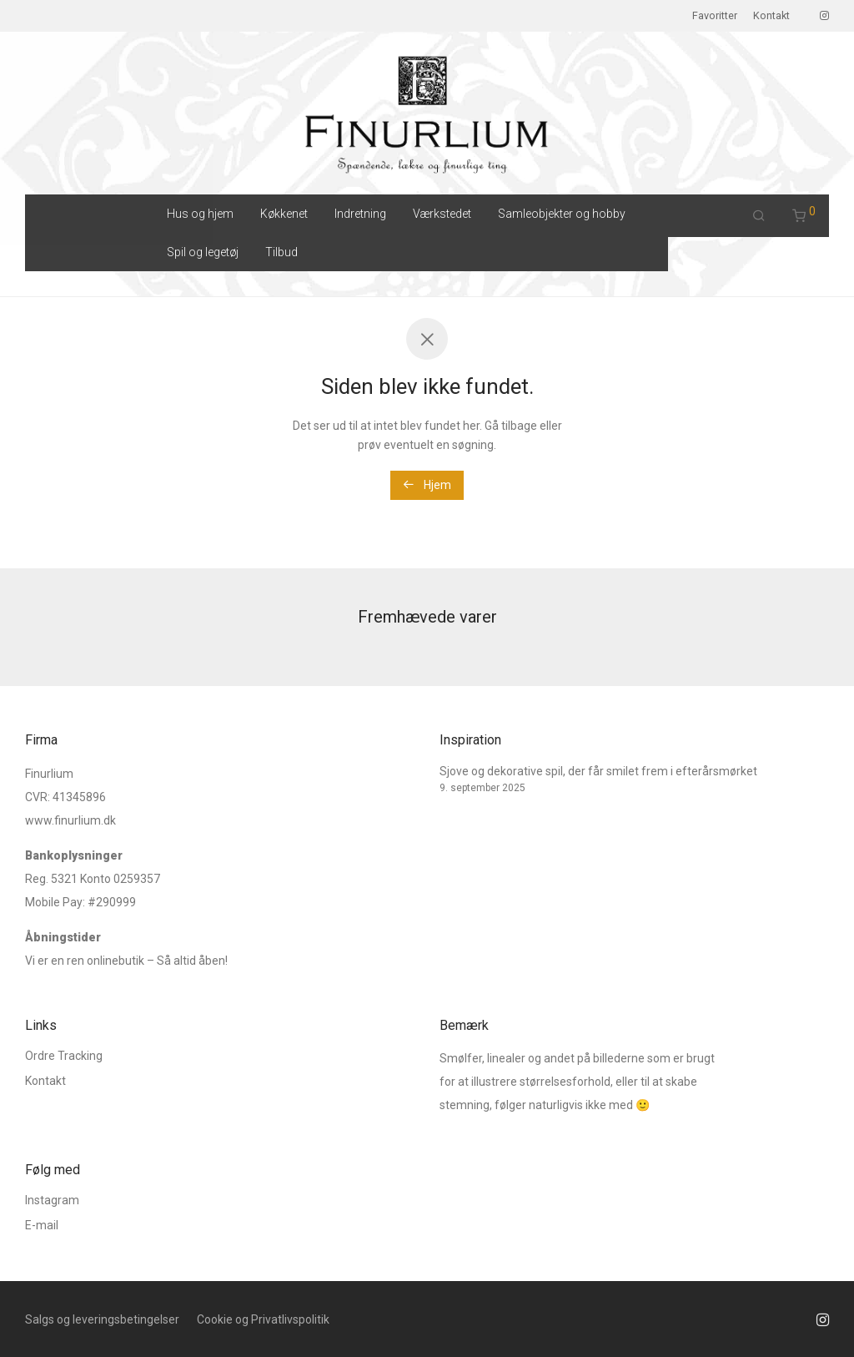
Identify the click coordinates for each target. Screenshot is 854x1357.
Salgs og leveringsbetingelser (102, 1319)
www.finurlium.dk (70, 820)
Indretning (360, 213)
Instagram (52, 1200)
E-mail (41, 1225)
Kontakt (771, 16)
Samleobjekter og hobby (561, 213)
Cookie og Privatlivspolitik (263, 1319)
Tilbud (281, 252)
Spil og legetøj (203, 252)
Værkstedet (442, 213)
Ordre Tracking (64, 1055)
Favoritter (714, 16)
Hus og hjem (200, 213)
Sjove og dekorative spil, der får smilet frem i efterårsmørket (598, 771)
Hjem (427, 485)
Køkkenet (284, 213)
